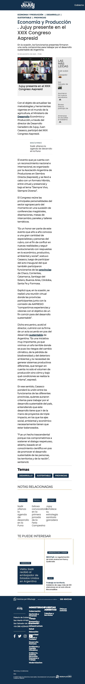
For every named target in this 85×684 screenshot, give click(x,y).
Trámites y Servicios (49, 614)
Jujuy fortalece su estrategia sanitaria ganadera (52, 513)
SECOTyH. (50, 557)
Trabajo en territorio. (55, 583)
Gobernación (25, 563)
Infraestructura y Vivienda (57, 552)
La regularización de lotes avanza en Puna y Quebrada (57, 559)
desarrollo (25, 476)
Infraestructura (35, 626)
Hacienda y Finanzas (34, 615)
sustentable (36, 335)
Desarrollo (23, 116)
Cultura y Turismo (33, 638)
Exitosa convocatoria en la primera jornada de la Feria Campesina (39, 516)
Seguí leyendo (36, 143)
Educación (33, 632)
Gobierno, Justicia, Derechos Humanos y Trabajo (34, 656)
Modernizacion (35, 663)
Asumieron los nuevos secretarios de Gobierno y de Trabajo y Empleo (63, 98)
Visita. (23, 569)
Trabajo (32, 619)
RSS (15, 674)
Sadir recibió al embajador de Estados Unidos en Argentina (63, 76)
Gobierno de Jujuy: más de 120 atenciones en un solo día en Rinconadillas (58, 587)
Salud (50, 578)
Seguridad (33, 635)
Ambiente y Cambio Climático (34, 648)
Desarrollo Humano (33, 643)
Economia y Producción (34, 622)
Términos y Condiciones (21, 671)
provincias (45, 269)
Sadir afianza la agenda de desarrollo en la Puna (41, 148)
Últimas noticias (63, 610)
